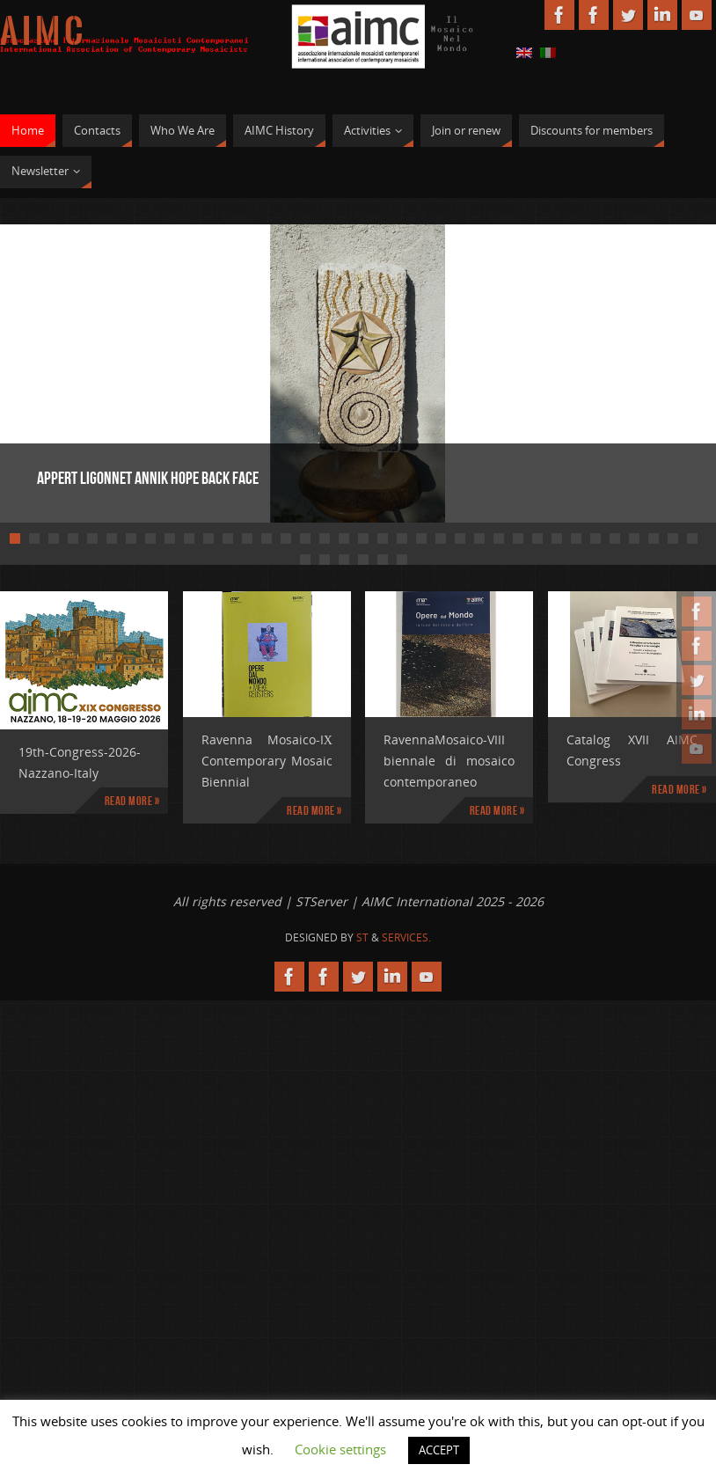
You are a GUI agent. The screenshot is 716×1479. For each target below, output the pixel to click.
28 (537, 538)
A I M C (41, 32)
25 (479, 538)
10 (189, 538)
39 (344, 559)
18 (344, 538)
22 (421, 538)
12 (228, 538)
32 (615, 538)
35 (673, 538)
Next (641, 371)
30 (576, 538)
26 (498, 538)
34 (653, 538)
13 (247, 538)
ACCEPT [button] (439, 1450)
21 (402, 538)
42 (402, 559)
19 (363, 538)
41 (382, 559)
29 (557, 538)
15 (286, 538)
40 (363, 559)
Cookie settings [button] (340, 1449)
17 (324, 538)
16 (305, 538)
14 (266, 538)
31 (595, 538)
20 (382, 538)
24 (460, 538)
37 (305, 559)
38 (324, 559)
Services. (406, 937)
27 (518, 538)
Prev (75, 371)
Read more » (132, 801)
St (362, 937)
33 (634, 538)
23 (440, 538)
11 (208, 538)
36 (692, 538)
